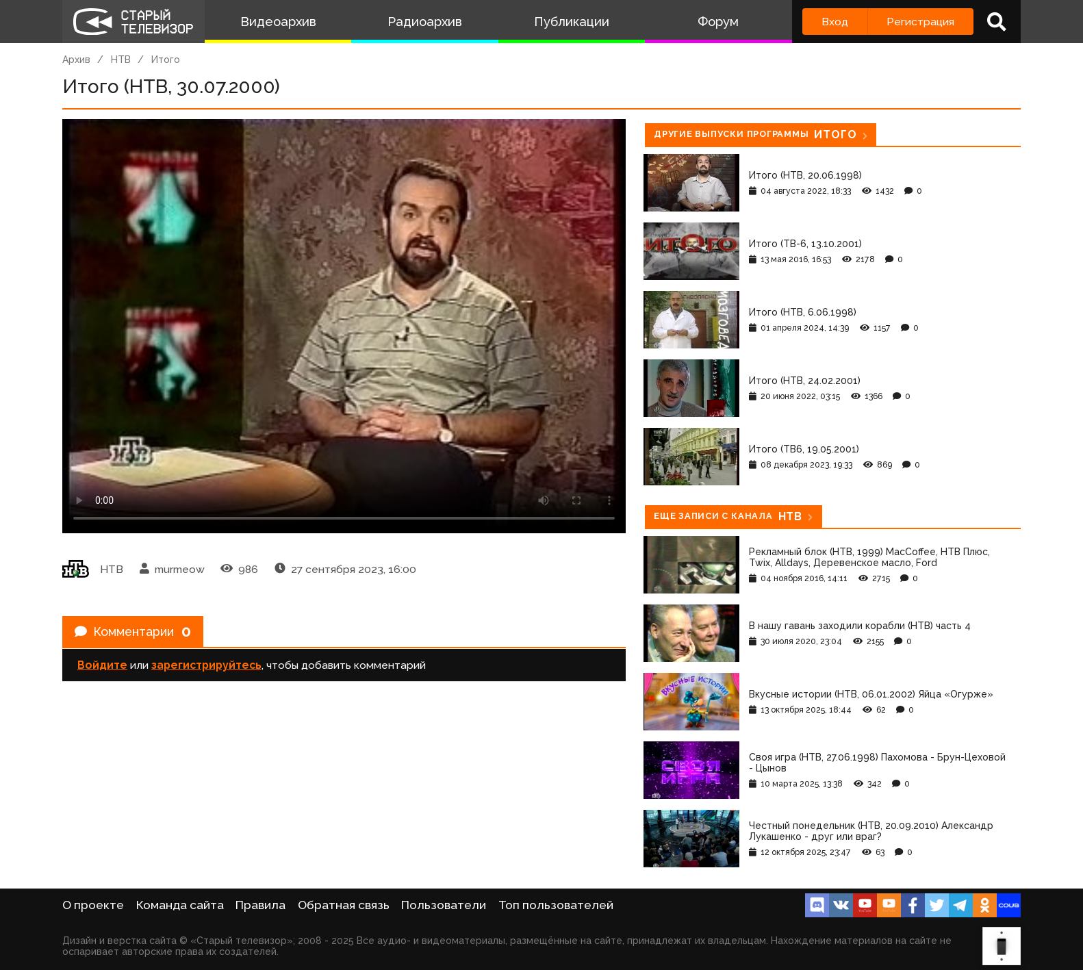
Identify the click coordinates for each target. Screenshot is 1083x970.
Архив (76, 59)
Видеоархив (278, 21)
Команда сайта (180, 905)
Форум (718, 21)
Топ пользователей (555, 905)
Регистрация (920, 21)
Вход (834, 21)
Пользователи (443, 905)
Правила (260, 905)
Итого (165, 59)
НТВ (121, 59)
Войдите (102, 669)
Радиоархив (424, 21)
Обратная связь (344, 905)
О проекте (93, 905)
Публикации (571, 21)
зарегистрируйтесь (206, 669)
